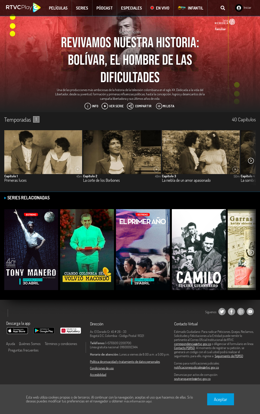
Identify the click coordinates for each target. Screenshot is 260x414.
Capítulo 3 (169, 176)
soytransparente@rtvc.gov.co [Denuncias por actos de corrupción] (192, 379)
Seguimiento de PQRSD (229, 356)
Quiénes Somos (30, 343)
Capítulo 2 (90, 176)
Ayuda (10, 343)
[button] (251, 161)
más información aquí (138, 401)
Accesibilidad (98, 375)
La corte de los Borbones (101, 180)
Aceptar (220, 399)
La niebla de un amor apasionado (186, 180)
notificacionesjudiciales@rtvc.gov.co (196, 367)
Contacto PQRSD (184, 348)
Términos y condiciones (61, 343)
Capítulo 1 (11, 176)
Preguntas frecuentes (23, 350)
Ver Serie (113, 106)
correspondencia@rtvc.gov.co (192, 344)
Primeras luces (15, 180)
